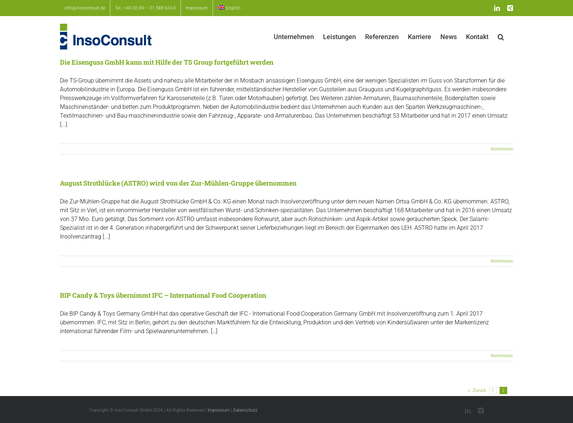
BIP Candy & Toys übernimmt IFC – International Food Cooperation (163, 295)
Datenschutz (245, 410)
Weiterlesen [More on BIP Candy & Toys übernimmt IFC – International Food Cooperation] (501, 355)
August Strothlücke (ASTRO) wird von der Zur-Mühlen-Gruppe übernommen (178, 183)
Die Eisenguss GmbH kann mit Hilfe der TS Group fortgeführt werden (166, 62)
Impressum (219, 410)
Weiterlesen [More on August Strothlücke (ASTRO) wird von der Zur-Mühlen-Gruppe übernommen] (501, 261)
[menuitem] (229, 8)
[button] (501, 36)
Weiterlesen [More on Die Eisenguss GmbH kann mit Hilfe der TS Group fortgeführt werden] (501, 149)
